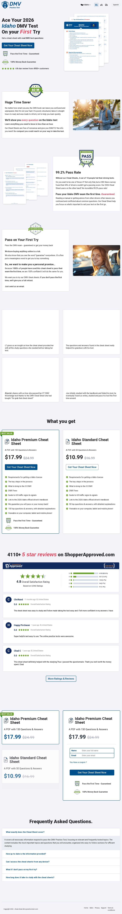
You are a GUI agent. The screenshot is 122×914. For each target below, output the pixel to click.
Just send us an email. (14, 286)
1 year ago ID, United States (41, 625)
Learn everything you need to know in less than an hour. (29, 124)
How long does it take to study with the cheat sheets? (30, 877)
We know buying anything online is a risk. (23, 251)
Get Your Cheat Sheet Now (18, 45)
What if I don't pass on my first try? (21, 869)
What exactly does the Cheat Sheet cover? (25, 832)
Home (86, 908)
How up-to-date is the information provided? (26, 854)
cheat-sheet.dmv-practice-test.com (26, 909)
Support (103, 908)
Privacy (96, 908)
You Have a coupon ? (78, 762)
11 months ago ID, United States (36, 599)
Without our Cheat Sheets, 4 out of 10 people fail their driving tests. (85, 178)
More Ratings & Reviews (61, 678)
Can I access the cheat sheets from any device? (27, 862)
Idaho (86, 5)
